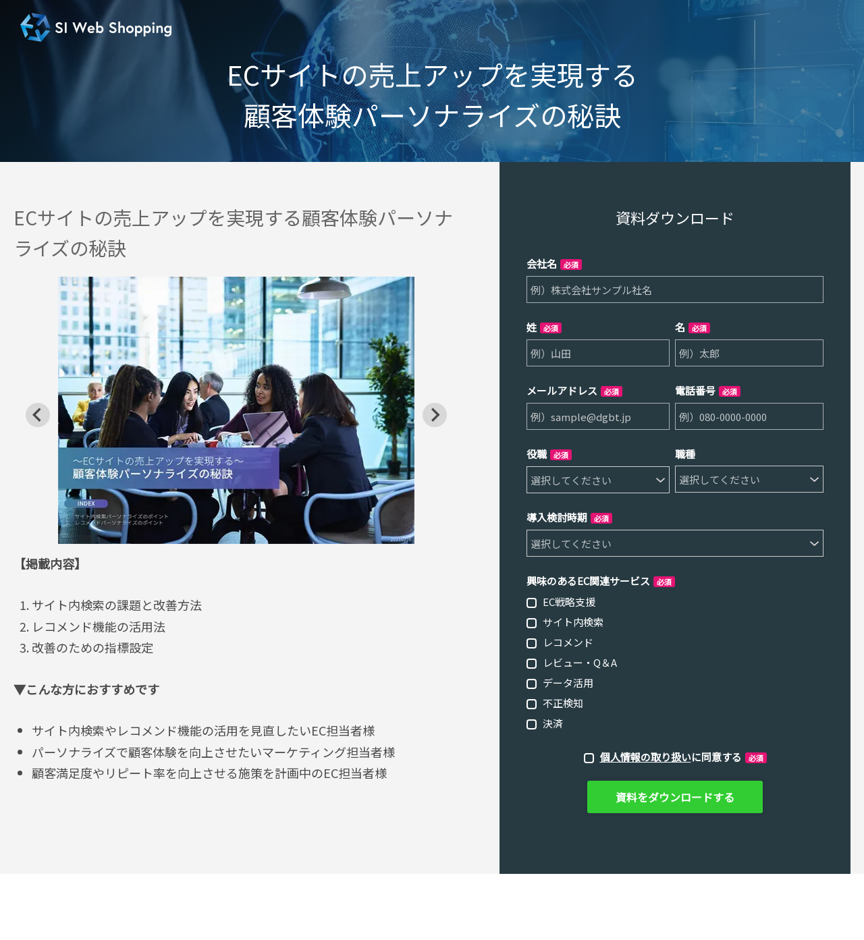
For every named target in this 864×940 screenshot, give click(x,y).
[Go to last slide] (38, 415)
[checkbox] (675, 662)
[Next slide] (435, 415)
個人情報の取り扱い (645, 757)
